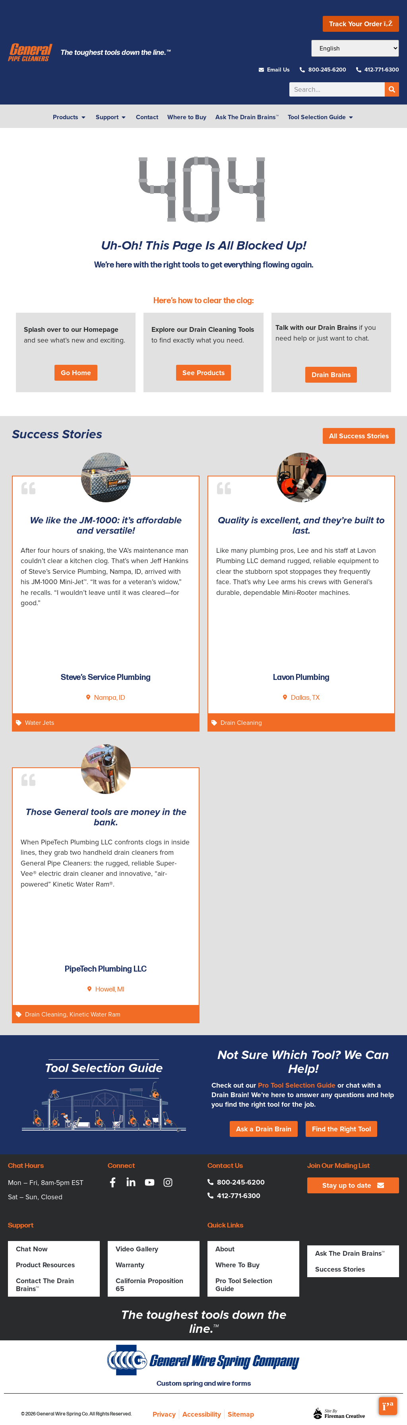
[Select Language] (355, 48)
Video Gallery (137, 1249)
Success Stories (340, 1269)
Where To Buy (237, 1265)
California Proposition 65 (149, 1284)
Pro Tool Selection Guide (296, 1085)
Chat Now (32, 1249)
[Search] (392, 89)
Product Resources (45, 1265)
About (225, 1249)
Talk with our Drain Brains (316, 327)
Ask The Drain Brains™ (350, 1253)
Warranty (130, 1265)
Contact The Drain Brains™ (45, 1284)
